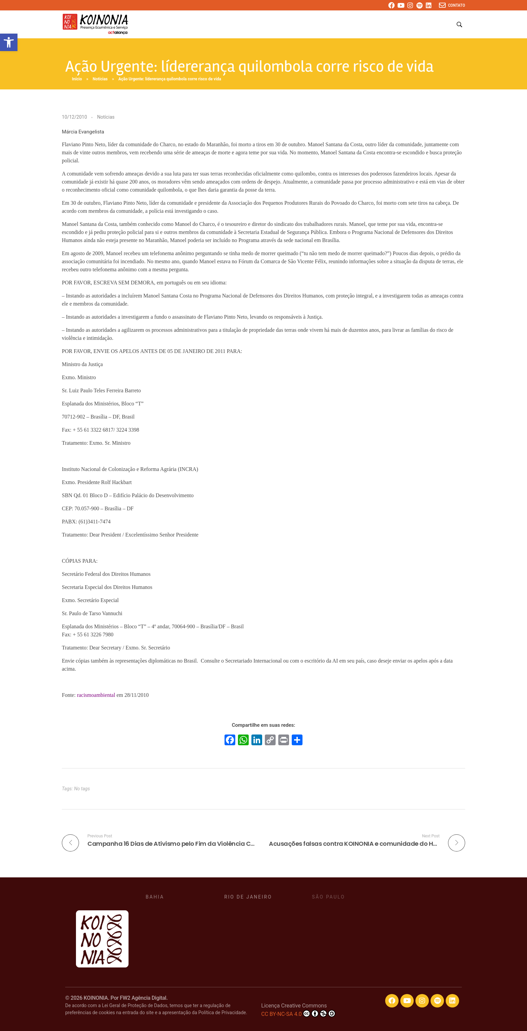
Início (77, 79)
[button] (8, 42)
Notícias (100, 79)
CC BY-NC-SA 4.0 (298, 1013)
